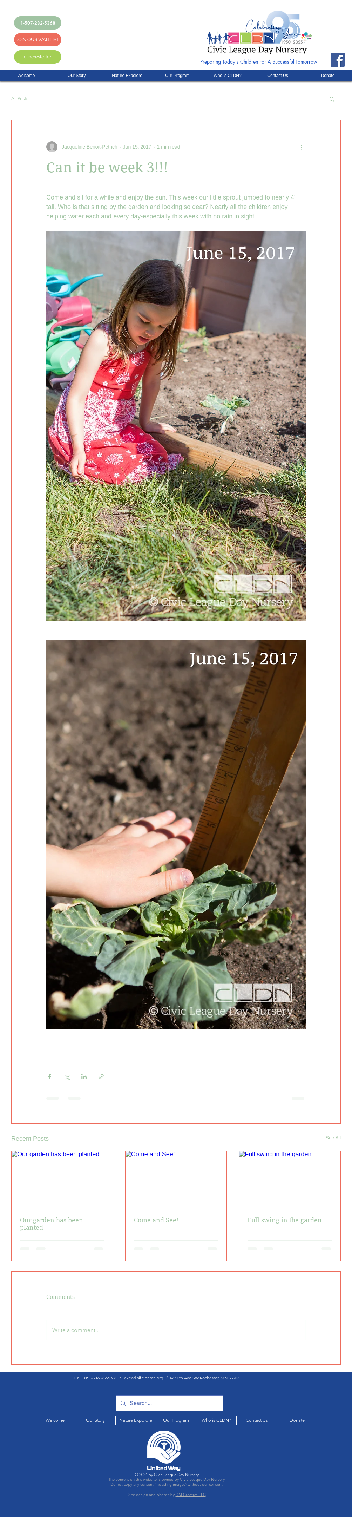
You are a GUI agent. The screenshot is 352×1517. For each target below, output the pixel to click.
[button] (332, 99)
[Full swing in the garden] (289, 1179)
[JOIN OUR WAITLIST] (37, 39)
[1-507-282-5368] (37, 23)
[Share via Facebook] (49, 1076)
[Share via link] (101, 1076)
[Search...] (169, 1403)
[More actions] (301, 147)
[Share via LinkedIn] (84, 1076)
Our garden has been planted (51, 1223)
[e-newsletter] (37, 57)
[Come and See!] (176, 1179)
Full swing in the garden (285, 1220)
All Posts (19, 98)
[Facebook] (338, 60)
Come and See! (156, 1220)
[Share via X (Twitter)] (66, 1076)
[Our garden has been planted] (62, 1179)
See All (333, 1137)
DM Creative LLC (191, 1494)
